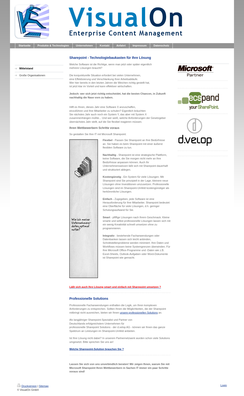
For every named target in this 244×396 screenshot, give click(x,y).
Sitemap (43, 386)
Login (223, 385)
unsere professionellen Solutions (139, 312)
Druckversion (27, 386)
